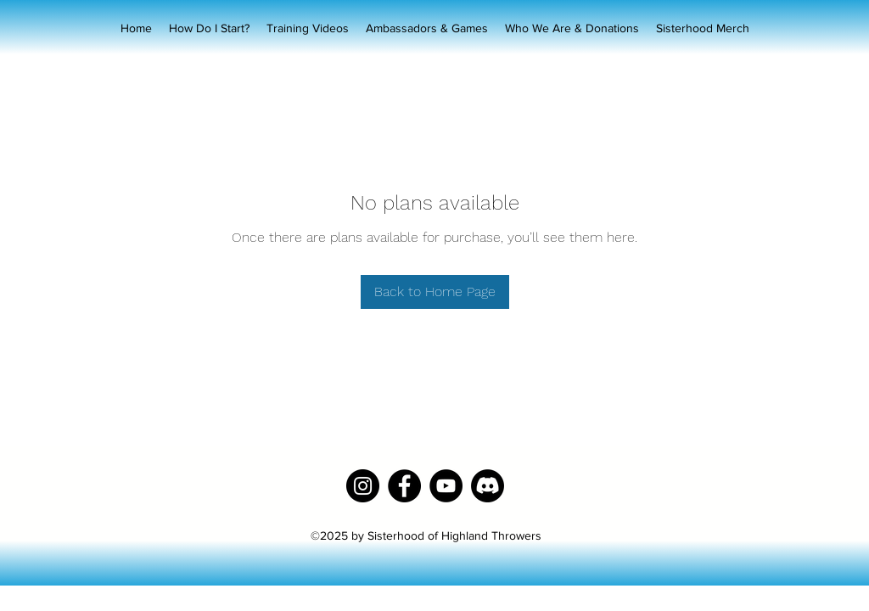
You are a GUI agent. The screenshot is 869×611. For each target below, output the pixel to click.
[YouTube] (446, 485)
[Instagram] (362, 485)
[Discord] (487, 485)
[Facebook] (404, 485)
